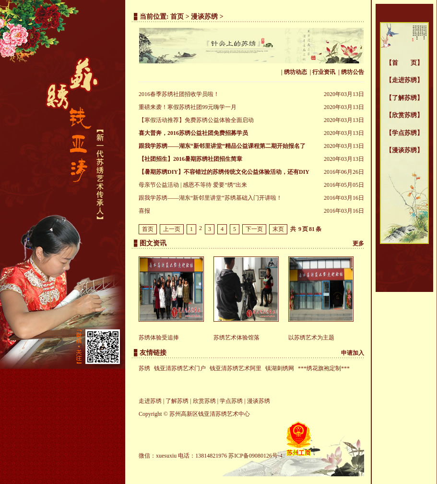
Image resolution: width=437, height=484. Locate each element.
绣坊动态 (295, 72)
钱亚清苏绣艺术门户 (180, 368)
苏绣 (144, 368)
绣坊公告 (352, 72)
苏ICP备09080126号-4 (255, 455)
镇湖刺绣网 (279, 368)
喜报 (144, 210)
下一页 (254, 229)
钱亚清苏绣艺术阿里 (235, 368)
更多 (358, 243)
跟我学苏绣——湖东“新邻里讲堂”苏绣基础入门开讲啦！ (210, 197)
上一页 (171, 229)
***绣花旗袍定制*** (324, 368)
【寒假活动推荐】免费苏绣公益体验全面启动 (196, 120)
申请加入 (352, 353)
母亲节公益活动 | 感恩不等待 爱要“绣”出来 (193, 185)
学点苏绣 (404, 132)
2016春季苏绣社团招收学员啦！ (179, 94)
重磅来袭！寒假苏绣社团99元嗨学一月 (187, 107)
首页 (177, 16)
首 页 (404, 62)
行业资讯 (323, 72)
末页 (278, 229)
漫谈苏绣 (404, 150)
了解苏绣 (404, 97)
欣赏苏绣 (404, 115)
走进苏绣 (404, 80)
